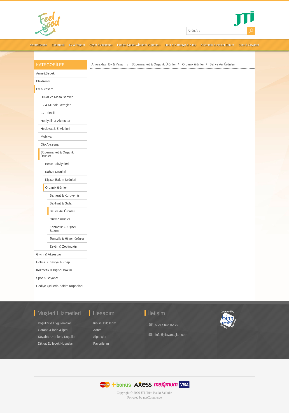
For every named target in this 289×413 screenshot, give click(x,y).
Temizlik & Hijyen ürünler (67, 238)
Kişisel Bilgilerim (104, 323)
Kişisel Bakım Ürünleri (60, 179)
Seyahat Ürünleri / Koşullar (57, 337)
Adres (97, 330)
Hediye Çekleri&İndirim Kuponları (59, 286)
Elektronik (43, 81)
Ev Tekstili (48, 113)
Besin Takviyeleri (57, 164)
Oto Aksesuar (50, 144)
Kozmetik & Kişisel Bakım (63, 228)
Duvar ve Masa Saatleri (57, 97)
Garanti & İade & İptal (53, 330)
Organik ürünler (56, 187)
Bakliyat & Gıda (61, 203)
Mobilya (46, 136)
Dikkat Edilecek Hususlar (55, 343)
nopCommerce (152, 397)
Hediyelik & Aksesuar (55, 121)
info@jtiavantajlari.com (171, 334)
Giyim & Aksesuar (48, 254)
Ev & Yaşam (44, 89)
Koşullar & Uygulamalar (54, 323)
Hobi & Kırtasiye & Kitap (53, 262)
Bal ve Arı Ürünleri (62, 211)
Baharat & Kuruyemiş (64, 195)
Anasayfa (98, 64)
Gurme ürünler (60, 219)
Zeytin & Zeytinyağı (63, 246)
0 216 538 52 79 (166, 325)
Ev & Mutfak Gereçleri (56, 105)
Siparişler (99, 337)
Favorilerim (101, 343)
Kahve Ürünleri (55, 172)
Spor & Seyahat (47, 278)
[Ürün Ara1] (216, 31)
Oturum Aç (45, 5)
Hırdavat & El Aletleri (55, 128)
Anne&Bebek (45, 73)
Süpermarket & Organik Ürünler (57, 154)
